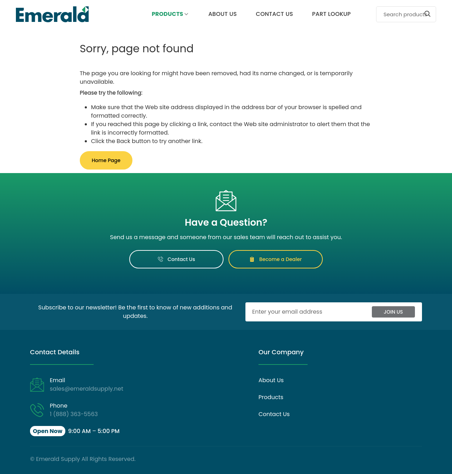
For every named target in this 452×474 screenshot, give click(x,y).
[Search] (406, 14)
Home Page (106, 160)
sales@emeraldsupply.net (86, 389)
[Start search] (427, 13)
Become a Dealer (275, 259)
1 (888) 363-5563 (74, 414)
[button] (75, 431)
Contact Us (176, 259)
